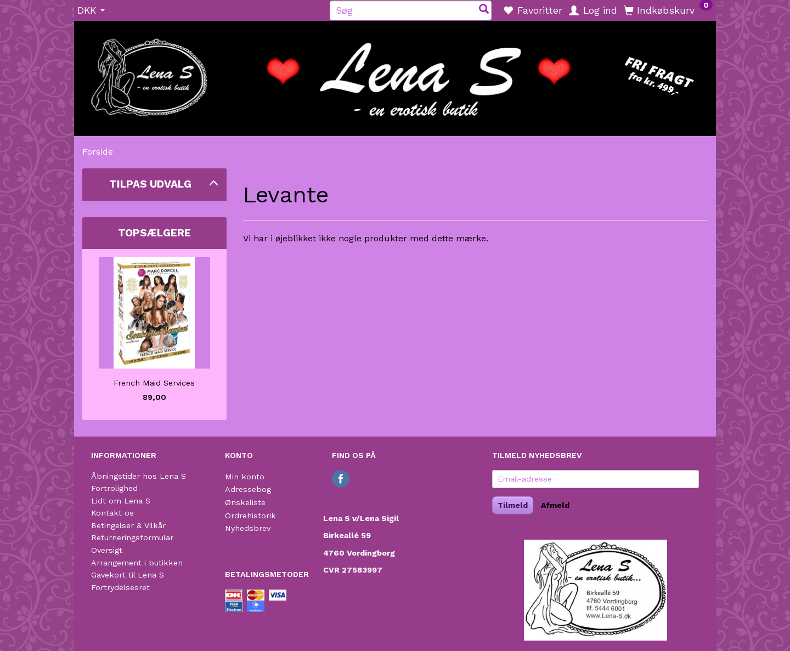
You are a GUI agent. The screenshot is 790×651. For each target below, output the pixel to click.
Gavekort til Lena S (127, 574)
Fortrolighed (114, 488)
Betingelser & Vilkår (128, 525)
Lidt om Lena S (120, 500)
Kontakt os (112, 512)
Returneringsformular (132, 537)
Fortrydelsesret (120, 587)
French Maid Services (154, 382)
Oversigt (106, 550)
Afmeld (555, 505)
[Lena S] (395, 74)
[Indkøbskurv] (668, 10)
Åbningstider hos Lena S (138, 476)
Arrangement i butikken (137, 562)
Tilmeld (513, 505)
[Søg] (484, 10)
